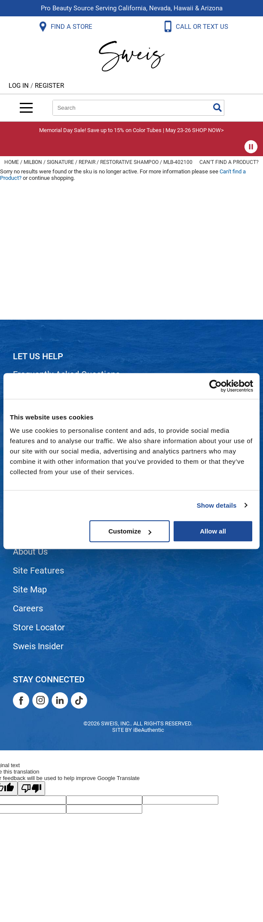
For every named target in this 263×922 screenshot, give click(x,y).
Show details (217, 505)
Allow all (213, 531)
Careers (28, 608)
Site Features (38, 570)
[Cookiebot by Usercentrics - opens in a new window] (215, 385)
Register (49, 85)
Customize (129, 531)
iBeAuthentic (148, 730)
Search (217, 107)
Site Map (30, 589)
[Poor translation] (31, 788)
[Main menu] (26, 108)
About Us (30, 551)
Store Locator (39, 627)
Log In (20, 85)
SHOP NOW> (208, 130)
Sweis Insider (38, 646)
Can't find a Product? (229, 162)
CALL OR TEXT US (203, 27)
